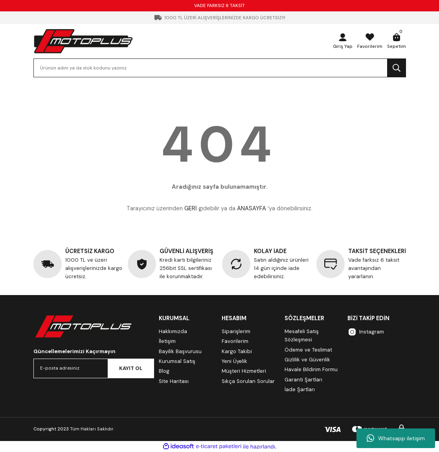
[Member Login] (343, 41)
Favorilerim (235, 341)
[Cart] (396, 41)
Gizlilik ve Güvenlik (307, 359)
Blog (164, 371)
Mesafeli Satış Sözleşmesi (302, 335)
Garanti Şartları (303, 379)
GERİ (190, 208)
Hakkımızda (173, 331)
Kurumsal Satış (177, 361)
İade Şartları (300, 389)
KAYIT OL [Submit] (131, 368)
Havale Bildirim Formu (311, 369)
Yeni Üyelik (234, 361)
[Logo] (83, 41)
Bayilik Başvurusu (180, 351)
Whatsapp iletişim (396, 438)
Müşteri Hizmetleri (244, 371)
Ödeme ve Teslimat (308, 349)
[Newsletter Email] (93, 368)
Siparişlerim (236, 331)
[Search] (219, 67)
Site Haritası (174, 381)
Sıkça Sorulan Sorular (248, 381)
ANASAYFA (251, 208)
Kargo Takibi (237, 351)
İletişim (167, 341)
